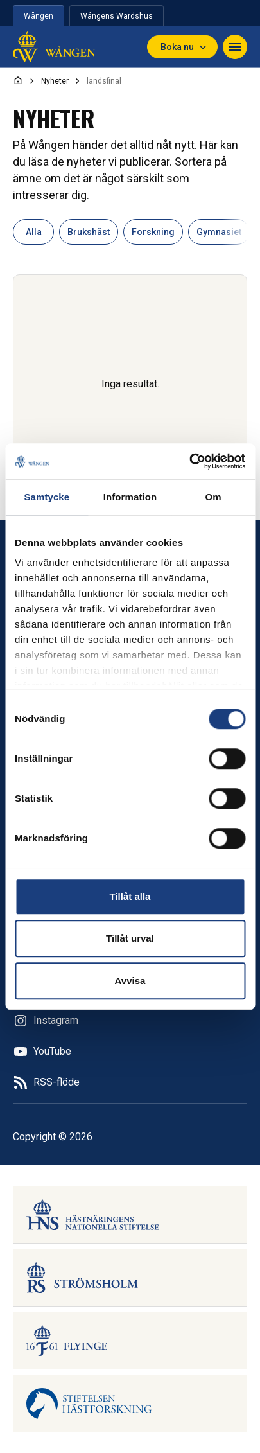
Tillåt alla (130, 896)
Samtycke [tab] (46, 496)
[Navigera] (235, 47)
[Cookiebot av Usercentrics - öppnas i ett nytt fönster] (189, 461)
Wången (38, 16)
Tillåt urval (130, 938)
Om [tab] (213, 496)
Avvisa (130, 980)
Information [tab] (130, 496)
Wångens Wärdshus (116, 16)
